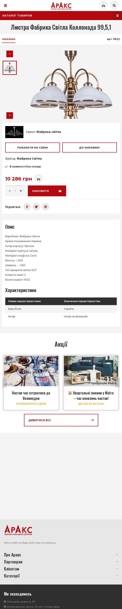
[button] (9, 54)
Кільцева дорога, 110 (21, 601)
